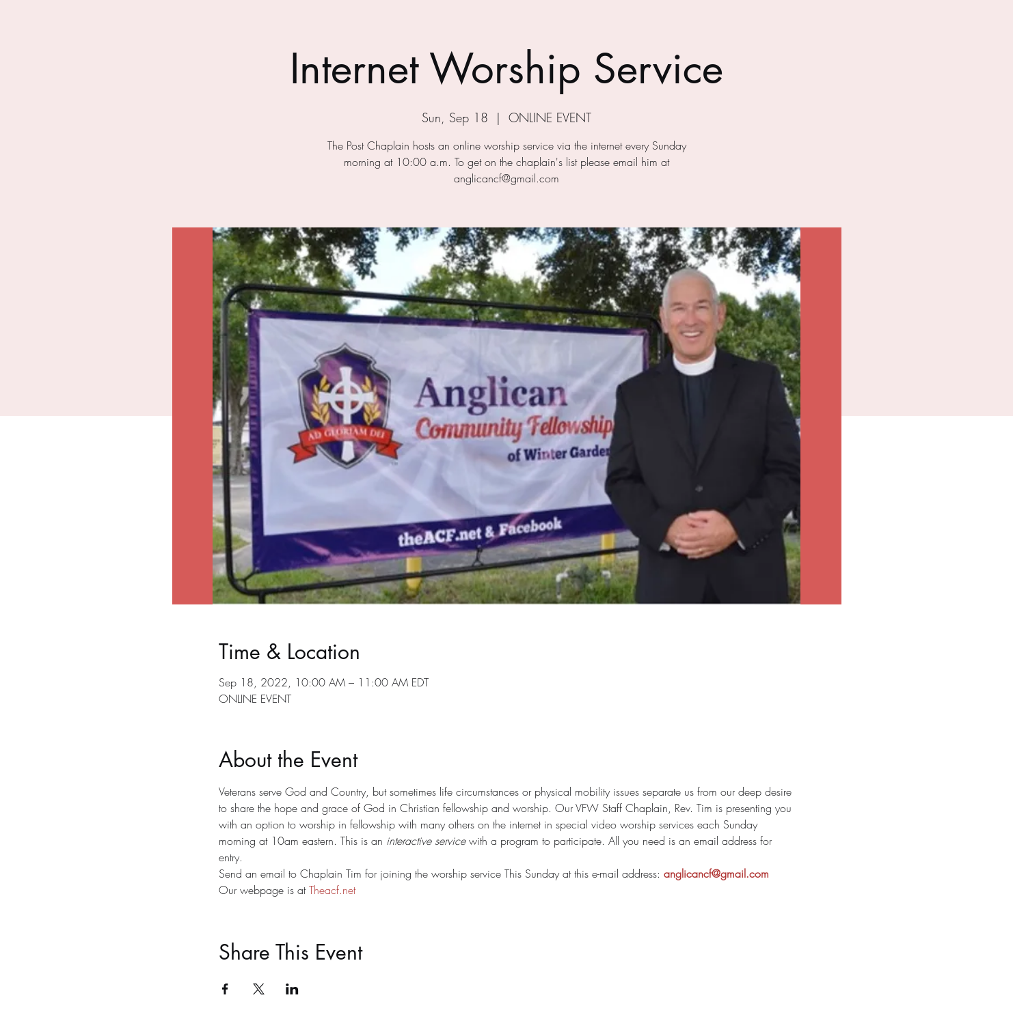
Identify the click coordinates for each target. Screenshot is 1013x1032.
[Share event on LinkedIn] (292, 989)
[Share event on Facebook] (225, 989)
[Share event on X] (258, 989)
